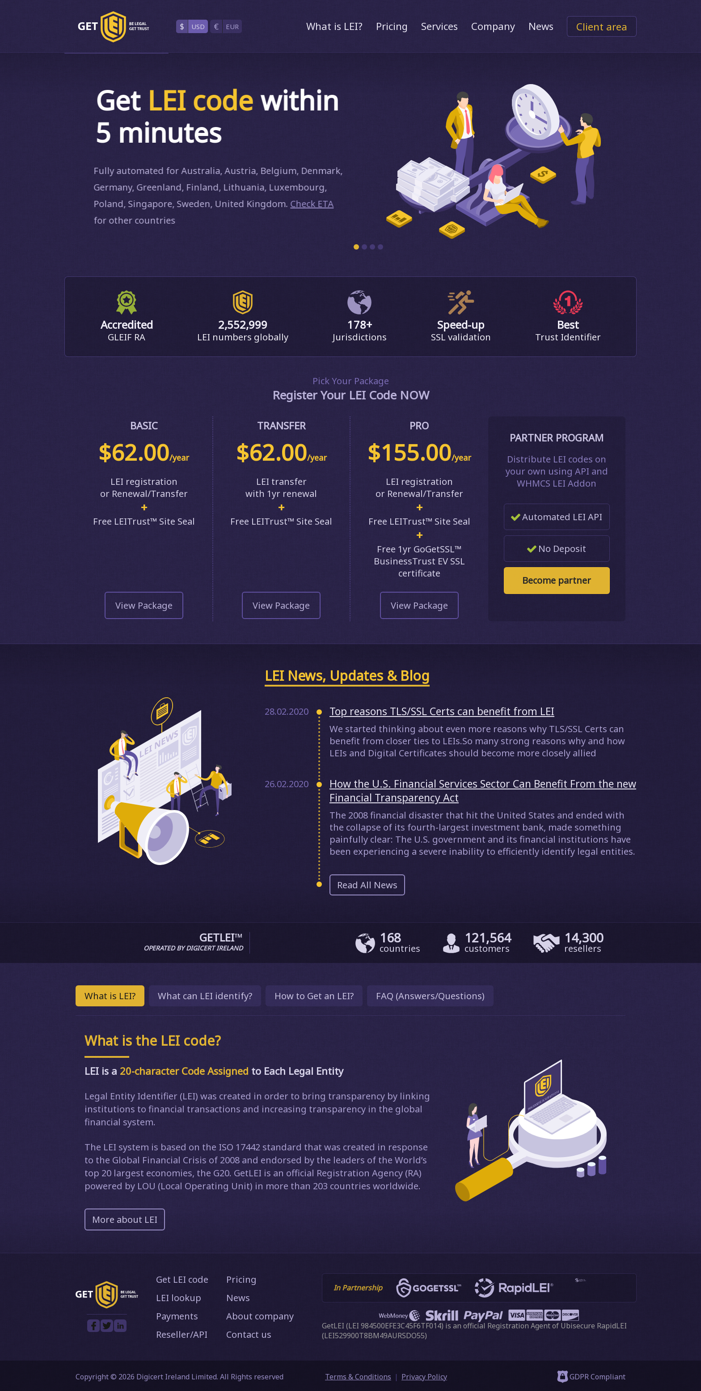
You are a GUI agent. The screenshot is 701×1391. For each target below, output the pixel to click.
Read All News (367, 885)
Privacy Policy (424, 1377)
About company (260, 1316)
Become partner (556, 580)
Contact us (248, 1334)
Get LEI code (182, 1279)
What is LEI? (334, 26)
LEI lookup (178, 1298)
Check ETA (309, 204)
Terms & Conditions (358, 1377)
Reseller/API (181, 1334)
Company (493, 26)
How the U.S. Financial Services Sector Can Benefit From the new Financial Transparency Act (482, 790)
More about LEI (124, 1219)
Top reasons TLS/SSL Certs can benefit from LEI (441, 711)
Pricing (392, 26)
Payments (177, 1316)
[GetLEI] (113, 26)
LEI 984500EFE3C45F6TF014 (394, 1326)
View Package (144, 605)
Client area (601, 26)
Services (439, 26)
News (540, 26)
